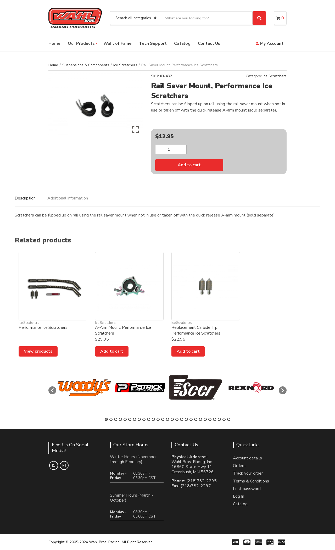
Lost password (247, 489)
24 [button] (214, 419)
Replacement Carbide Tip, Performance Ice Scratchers (195, 330)
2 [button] (111, 419)
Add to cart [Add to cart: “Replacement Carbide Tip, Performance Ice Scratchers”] (188, 351)
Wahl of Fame (117, 43)
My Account (271, 43)
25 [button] (219, 419)
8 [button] (139, 419)
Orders (239, 466)
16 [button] (176, 419)
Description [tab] (25, 198)
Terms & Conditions (251, 481)
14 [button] (167, 419)
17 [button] (181, 419)
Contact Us (209, 43)
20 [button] (195, 419)
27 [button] (228, 419)
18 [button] (186, 419)
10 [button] (148, 419)
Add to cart (189, 165)
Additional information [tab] (67, 198)
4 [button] (120, 419)
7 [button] (134, 419)
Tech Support (153, 43)
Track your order (248, 473)
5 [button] (125, 419)
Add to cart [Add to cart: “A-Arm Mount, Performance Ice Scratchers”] (111, 351)
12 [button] (158, 419)
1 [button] (106, 419)
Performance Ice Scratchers (43, 327)
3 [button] (115, 419)
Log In (238, 496)
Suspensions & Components (85, 65)
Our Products (81, 43)
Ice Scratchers (125, 65)
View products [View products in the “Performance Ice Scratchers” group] (38, 351)
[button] (52, 390)
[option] (84, 387)
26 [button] (224, 419)
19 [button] (191, 419)
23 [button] (209, 419)
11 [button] (153, 419)
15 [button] (172, 419)
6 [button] (129, 419)
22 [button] (205, 419)
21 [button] (200, 419)
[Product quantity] (171, 149)
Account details (247, 458)
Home (54, 43)
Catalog (182, 43)
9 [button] (144, 419)
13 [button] (162, 419)
